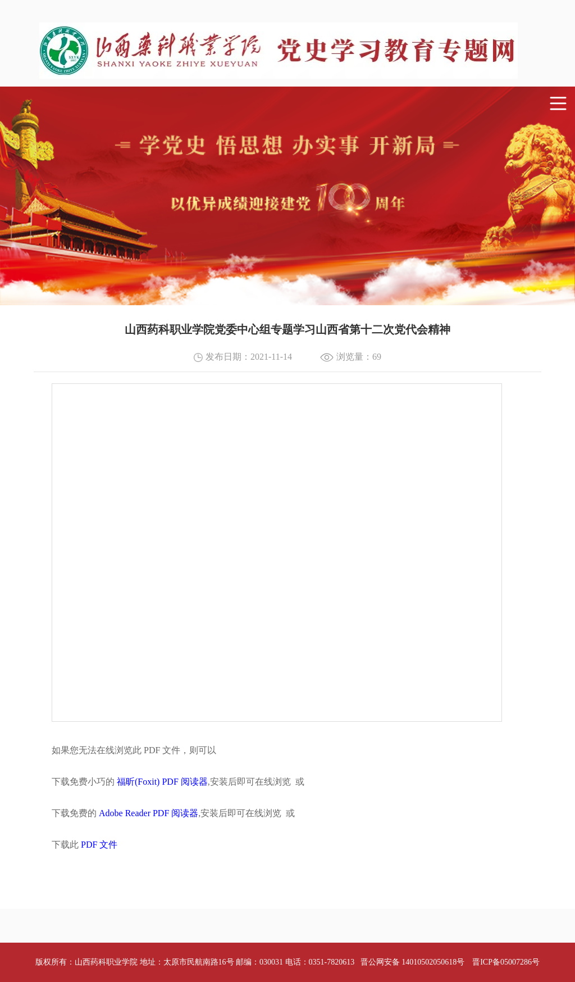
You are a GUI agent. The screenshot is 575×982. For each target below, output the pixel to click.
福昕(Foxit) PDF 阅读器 (162, 781)
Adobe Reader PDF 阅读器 (148, 813)
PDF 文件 (99, 844)
